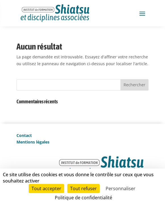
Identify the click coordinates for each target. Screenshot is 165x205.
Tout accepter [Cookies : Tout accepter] (46, 188)
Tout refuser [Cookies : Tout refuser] (83, 188)
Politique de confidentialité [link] (83, 197)
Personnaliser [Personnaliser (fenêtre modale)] (120, 188)
